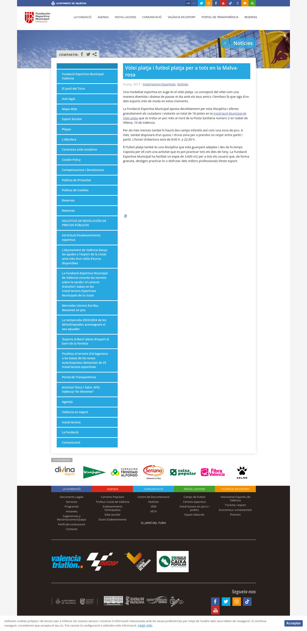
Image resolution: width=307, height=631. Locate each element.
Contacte (71, 538)
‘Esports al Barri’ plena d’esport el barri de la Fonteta (85, 348)
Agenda (102, 19)
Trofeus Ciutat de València (112, 510)
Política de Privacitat (77, 182)
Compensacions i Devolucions (84, 172)
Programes (72, 515)
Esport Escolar (72, 120)
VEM (153, 515)
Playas (66, 130)
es (194, 3)
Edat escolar (112, 523)
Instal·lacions (124, 19)
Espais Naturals (194, 523)
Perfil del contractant (71, 533)
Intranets (72, 520)
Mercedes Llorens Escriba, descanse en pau (81, 313)
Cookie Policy (71, 162)
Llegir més (167, 625)
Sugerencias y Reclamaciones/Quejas (71, 526)
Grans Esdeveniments (112, 528)
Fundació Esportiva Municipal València (83, 76)
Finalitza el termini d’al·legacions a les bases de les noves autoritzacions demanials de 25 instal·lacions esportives (86, 367)
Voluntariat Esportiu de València (235, 507)
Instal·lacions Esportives (160, 84)
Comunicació (150, 19)
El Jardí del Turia (74, 89)
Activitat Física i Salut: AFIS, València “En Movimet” (82, 397)
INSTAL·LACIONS (194, 498)
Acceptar (293, 623)
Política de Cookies (76, 193)
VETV (153, 520)
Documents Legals (72, 505)
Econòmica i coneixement (235, 518)
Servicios (71, 510)
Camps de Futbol (194, 505)
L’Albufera (69, 141)
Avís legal (69, 99)
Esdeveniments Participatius (112, 516)
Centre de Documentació (154, 505)
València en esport (179, 19)
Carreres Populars (112, 505)
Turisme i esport (235, 514)
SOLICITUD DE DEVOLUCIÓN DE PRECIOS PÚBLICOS (85, 226)
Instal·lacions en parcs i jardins (194, 516)
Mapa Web (70, 110)
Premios (235, 523)
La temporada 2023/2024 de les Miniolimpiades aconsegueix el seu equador (85, 330)
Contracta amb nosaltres (80, 151)
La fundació (82, 19)
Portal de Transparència (217, 19)
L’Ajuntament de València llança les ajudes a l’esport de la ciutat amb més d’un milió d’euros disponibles (85, 260)
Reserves (247, 19)
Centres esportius (194, 510)
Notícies (184, 84)
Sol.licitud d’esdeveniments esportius (82, 241)
